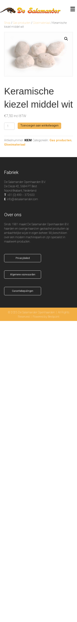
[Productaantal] (9, 126)
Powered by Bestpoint (46, 317)
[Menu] (72, 9)
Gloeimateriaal (41, 23)
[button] (66, 39)
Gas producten (22, 23)
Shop (7, 23)
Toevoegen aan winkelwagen (39, 125)
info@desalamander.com (22, 199)
